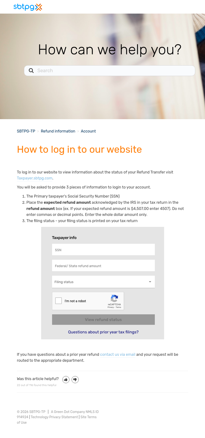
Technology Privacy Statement (54, 417)
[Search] (109, 70)
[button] (65, 379)
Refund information (58, 131)
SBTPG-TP (26, 131)
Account (88, 131)
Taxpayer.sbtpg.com (34, 178)
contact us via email (117, 354)
